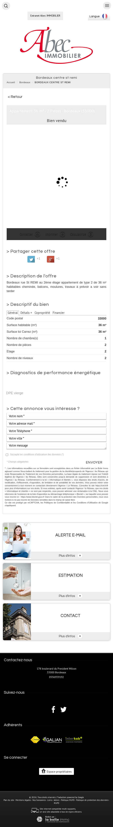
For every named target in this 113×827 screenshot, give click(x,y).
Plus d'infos (70, 555)
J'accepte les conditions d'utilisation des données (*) (37, 454)
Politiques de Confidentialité (57, 503)
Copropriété (42, 313)
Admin (56, 800)
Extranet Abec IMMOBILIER (45, 15)
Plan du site (9, 800)
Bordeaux (24, 82)
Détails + (26, 313)
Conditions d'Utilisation (87, 503)
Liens (49, 800)
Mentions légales (23, 800)
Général (13, 313)
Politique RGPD (68, 800)
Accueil (11, 82)
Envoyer (94, 462)
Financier (58, 313)
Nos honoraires (39, 800)
